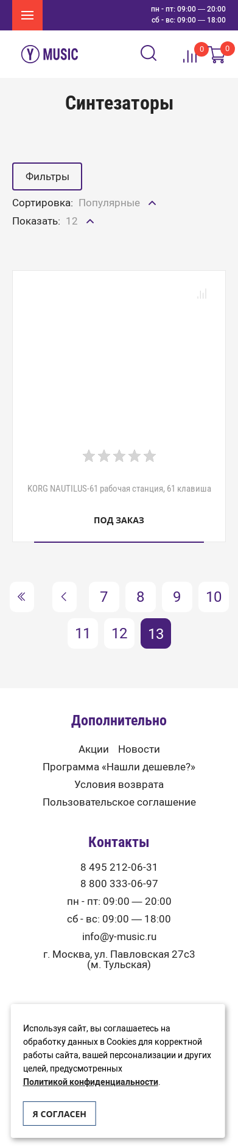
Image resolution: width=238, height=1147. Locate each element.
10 (214, 596)
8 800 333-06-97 (119, 884)
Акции (94, 749)
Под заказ (119, 520)
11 (83, 633)
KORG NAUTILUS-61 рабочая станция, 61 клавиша (119, 488)
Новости (139, 749)
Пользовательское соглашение (119, 802)
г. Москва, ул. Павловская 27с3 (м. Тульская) (119, 959)
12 (119, 633)
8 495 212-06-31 (119, 867)
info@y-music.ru (119, 937)
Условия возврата (119, 784)
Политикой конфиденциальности (90, 1082)
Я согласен (59, 1114)
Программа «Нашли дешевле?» (119, 767)
